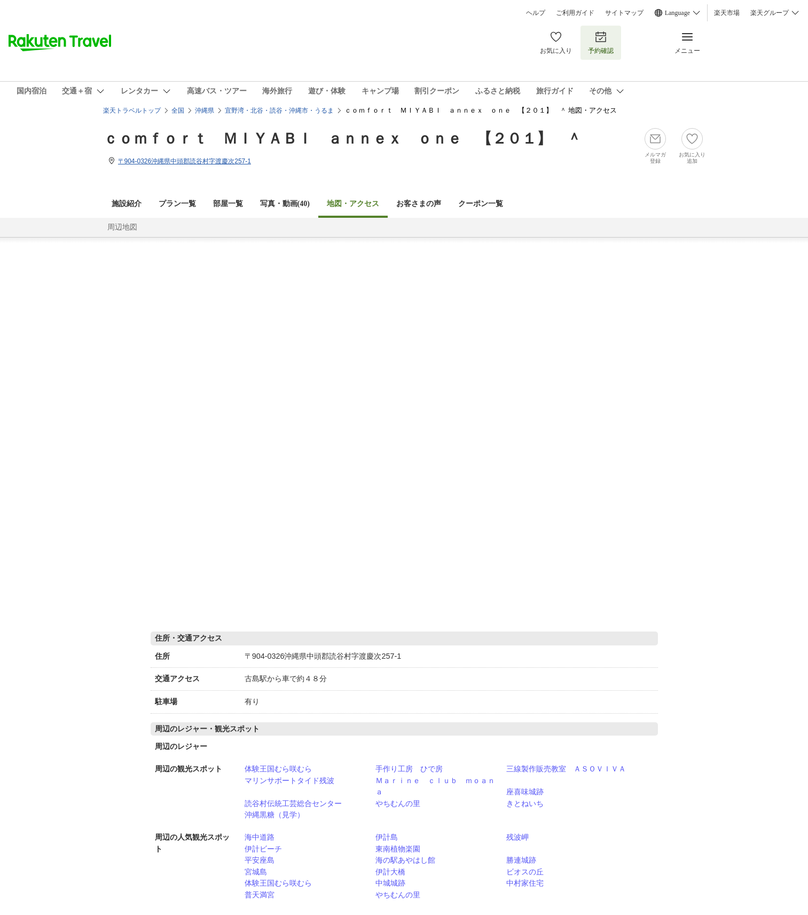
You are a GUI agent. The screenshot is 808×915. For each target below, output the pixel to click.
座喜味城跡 (525, 791)
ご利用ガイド (575, 13)
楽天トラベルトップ (132, 110)
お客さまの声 (418, 204)
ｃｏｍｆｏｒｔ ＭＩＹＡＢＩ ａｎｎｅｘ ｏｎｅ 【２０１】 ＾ (342, 138)
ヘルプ (535, 13)
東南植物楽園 (397, 849)
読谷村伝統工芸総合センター (293, 803)
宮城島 (256, 871)
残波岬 (517, 837)
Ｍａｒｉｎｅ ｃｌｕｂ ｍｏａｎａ (435, 786)
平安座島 (259, 860)
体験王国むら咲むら (278, 768)
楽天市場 (727, 13)
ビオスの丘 (525, 871)
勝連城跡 (521, 860)
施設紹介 (127, 204)
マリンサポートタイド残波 (289, 780)
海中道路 (259, 837)
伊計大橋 (390, 871)
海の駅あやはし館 (405, 860)
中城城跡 (390, 883)
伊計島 (386, 837)
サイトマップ (624, 13)
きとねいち (525, 803)
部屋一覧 (228, 204)
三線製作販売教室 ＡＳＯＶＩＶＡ (566, 768)
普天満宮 (259, 894)
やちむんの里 (397, 803)
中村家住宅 (525, 883)
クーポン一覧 (480, 204)
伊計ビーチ (263, 849)
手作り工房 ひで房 (409, 768)
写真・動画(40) (285, 204)
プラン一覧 (177, 204)
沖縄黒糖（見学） (274, 814)
